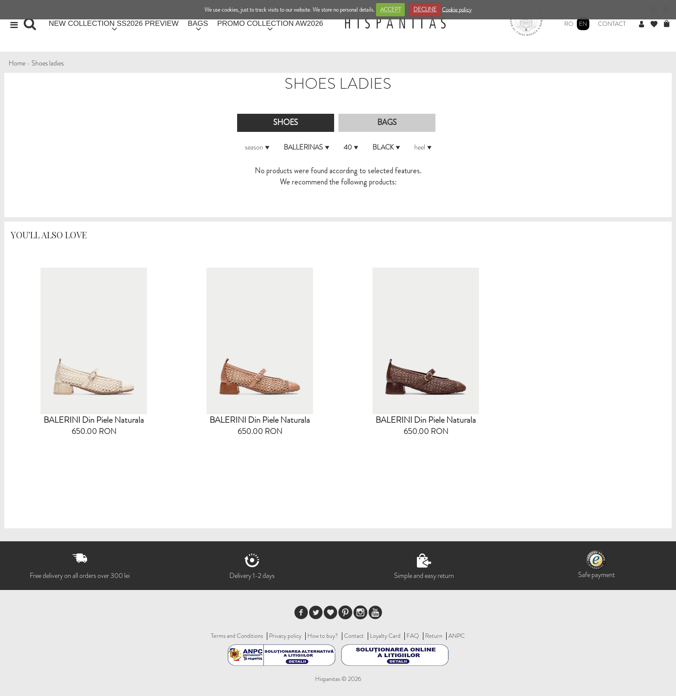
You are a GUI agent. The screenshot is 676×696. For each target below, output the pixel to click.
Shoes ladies (47, 63)
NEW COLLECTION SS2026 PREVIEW (113, 23)
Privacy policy (285, 635)
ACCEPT (390, 9)
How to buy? (322, 635)
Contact (612, 23)
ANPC (456, 635)
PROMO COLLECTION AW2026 (270, 23)
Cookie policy (457, 9)
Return (433, 635)
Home (17, 63)
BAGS (198, 23)
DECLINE (425, 9)
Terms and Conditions (237, 635)
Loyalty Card (385, 635)
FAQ (413, 635)
